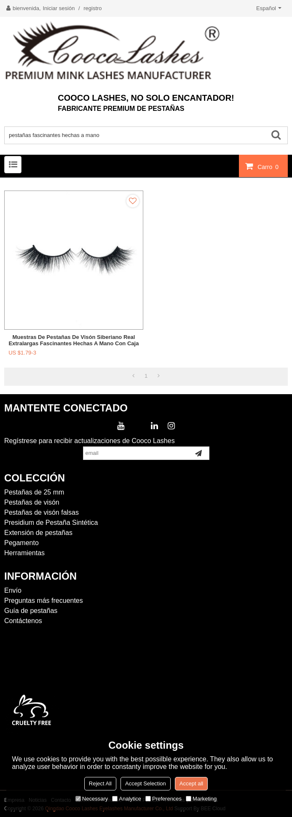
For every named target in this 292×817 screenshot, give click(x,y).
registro (92, 8)
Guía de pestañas (30, 610)
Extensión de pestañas (38, 532)
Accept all (191, 783)
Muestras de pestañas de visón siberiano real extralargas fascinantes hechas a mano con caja (73, 340)
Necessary (91, 799)
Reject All (100, 783)
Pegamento (21, 542)
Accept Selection (145, 783)
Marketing (201, 799)
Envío (12, 590)
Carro (269, 166)
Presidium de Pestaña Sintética (51, 522)
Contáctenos (23, 620)
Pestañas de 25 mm (34, 492)
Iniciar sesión (59, 8)
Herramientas (24, 552)
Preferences (163, 799)
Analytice (126, 799)
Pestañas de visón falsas (41, 512)
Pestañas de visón (31, 502)
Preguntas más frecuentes (43, 600)
